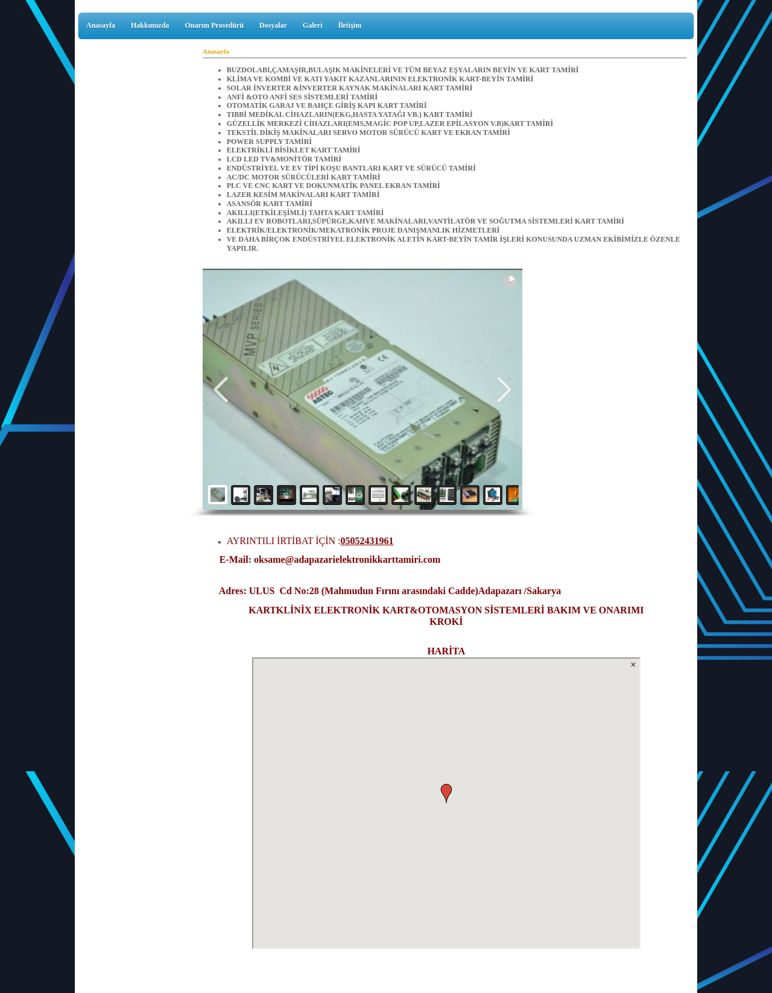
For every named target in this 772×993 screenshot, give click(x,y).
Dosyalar (273, 25)
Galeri (313, 25)
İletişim (349, 25)
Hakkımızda (150, 25)
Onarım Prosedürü (214, 25)
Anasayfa (100, 25)
